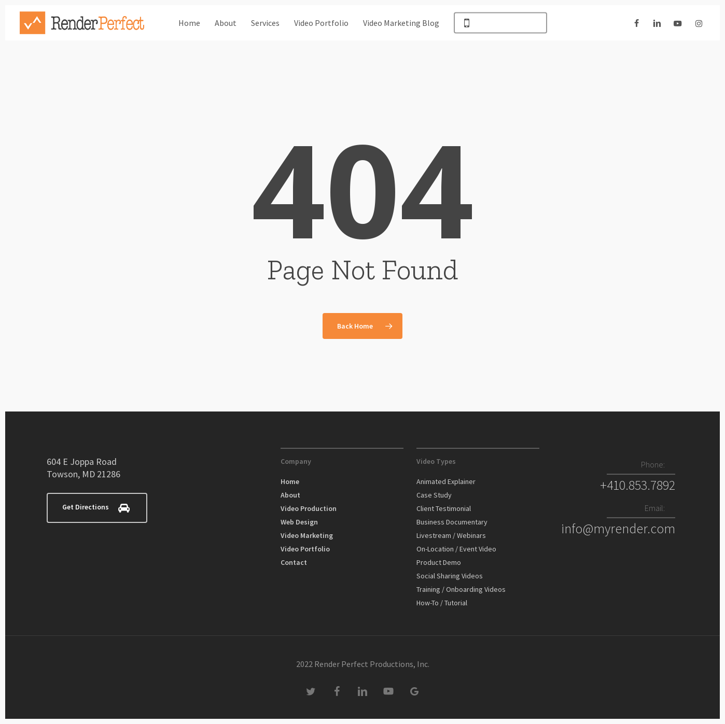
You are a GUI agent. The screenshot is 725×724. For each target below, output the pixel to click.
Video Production (309, 508)
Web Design (299, 522)
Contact (294, 562)
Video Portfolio (305, 548)
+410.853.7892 (637, 485)
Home (290, 481)
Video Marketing (307, 535)
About (290, 495)
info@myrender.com (618, 528)
